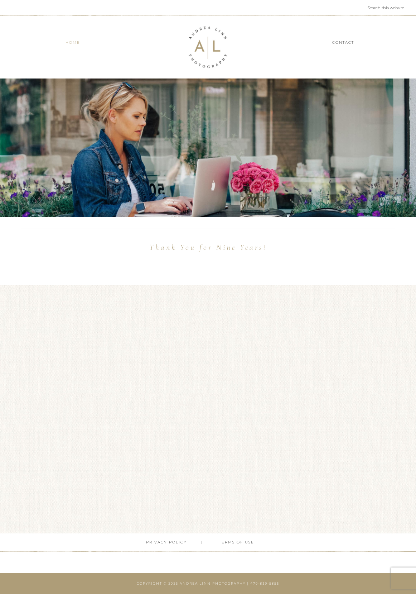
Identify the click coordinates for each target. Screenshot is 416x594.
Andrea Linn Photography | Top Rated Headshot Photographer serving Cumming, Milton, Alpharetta (208, 47)
